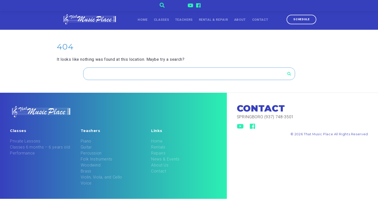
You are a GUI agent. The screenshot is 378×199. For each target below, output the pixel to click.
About (240, 20)
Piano (86, 141)
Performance (22, 153)
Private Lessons (25, 141)
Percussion (91, 153)
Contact (260, 20)
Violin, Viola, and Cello (101, 177)
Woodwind (91, 165)
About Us (159, 165)
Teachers (184, 20)
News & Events (165, 159)
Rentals (158, 147)
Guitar (86, 147)
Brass (86, 171)
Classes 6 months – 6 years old (40, 147)
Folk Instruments (96, 159)
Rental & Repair (213, 20)
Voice (86, 183)
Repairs (158, 153)
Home (143, 20)
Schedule (301, 19)
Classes (161, 20)
